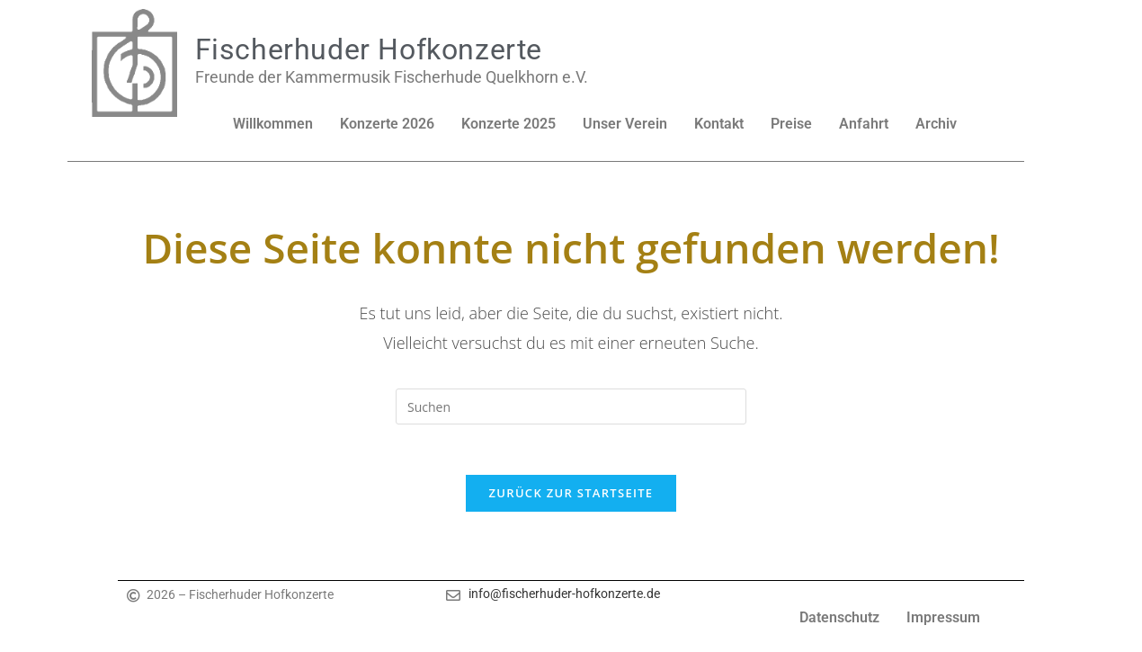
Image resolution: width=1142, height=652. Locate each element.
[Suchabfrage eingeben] (571, 406)
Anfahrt (863, 123)
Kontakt (719, 123)
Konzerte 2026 (387, 123)
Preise (791, 123)
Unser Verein (625, 123)
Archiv (936, 123)
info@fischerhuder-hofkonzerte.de (564, 598)
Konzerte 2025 (508, 123)
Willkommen (273, 123)
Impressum (943, 621)
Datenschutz (839, 621)
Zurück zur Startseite (571, 497)
